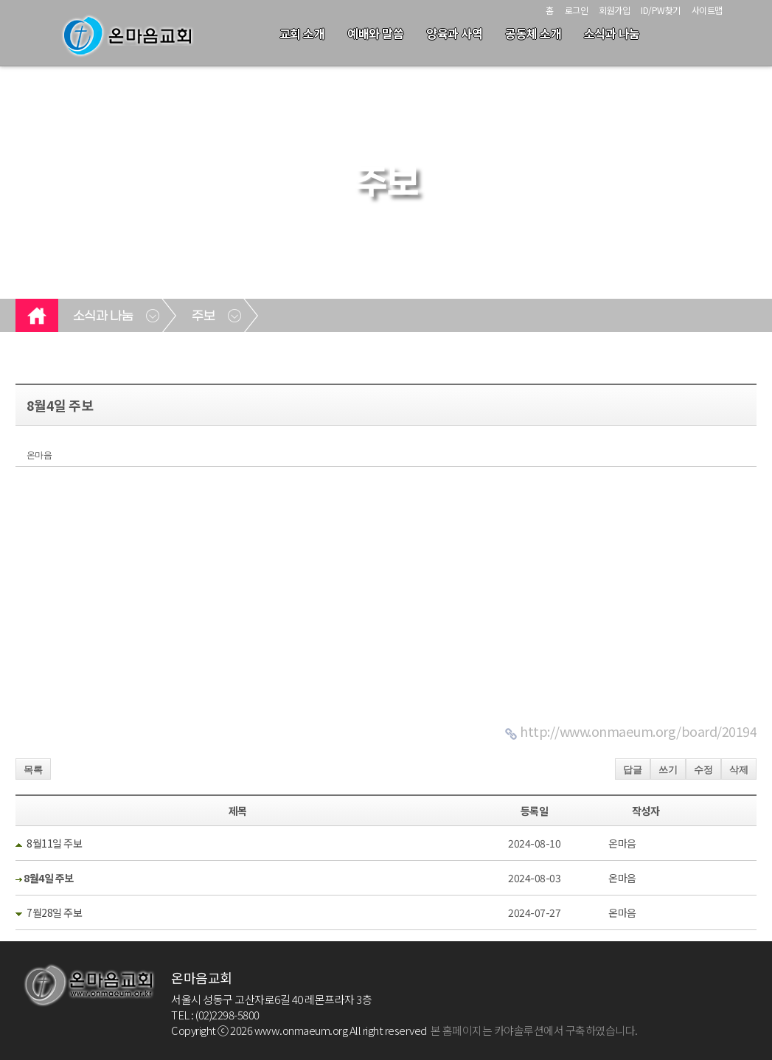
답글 (632, 769)
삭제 (738, 769)
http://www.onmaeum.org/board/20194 (638, 731)
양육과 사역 (454, 33)
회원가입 (614, 10)
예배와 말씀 (375, 33)
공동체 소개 (533, 33)
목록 (33, 769)
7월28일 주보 (54, 912)
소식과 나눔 (612, 33)
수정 (703, 769)
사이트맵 (707, 10)
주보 (203, 316)
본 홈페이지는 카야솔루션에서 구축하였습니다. (534, 1030)
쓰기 (668, 769)
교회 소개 (302, 33)
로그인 (576, 10)
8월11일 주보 (54, 843)
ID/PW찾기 (661, 10)
